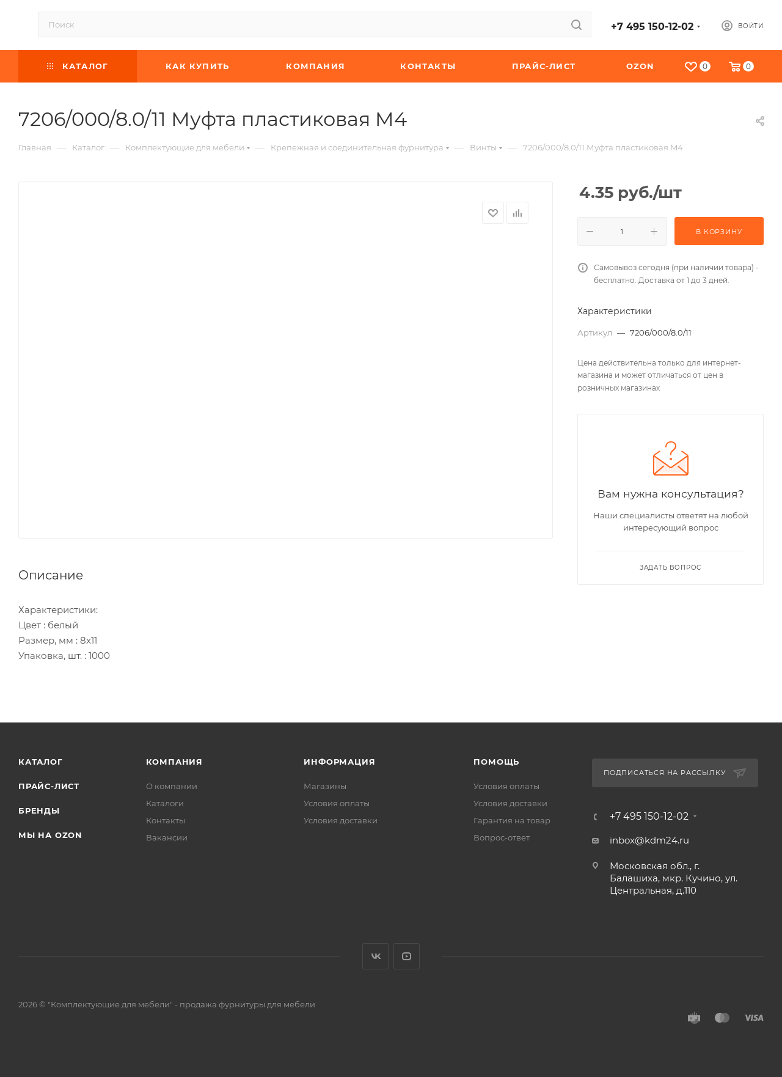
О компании (171, 786)
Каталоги (165, 803)
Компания (174, 761)
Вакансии (167, 837)
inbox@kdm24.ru (649, 840)
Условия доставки (341, 820)
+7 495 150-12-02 (652, 26)
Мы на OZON (50, 835)
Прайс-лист (48, 786)
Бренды (39, 810)
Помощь (496, 761)
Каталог (40, 761)
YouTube (406, 956)
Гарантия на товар (511, 820)
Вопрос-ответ (501, 837)
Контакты (165, 820)
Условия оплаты (337, 803)
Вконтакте (375, 956)
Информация (339, 761)
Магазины (325, 786)
